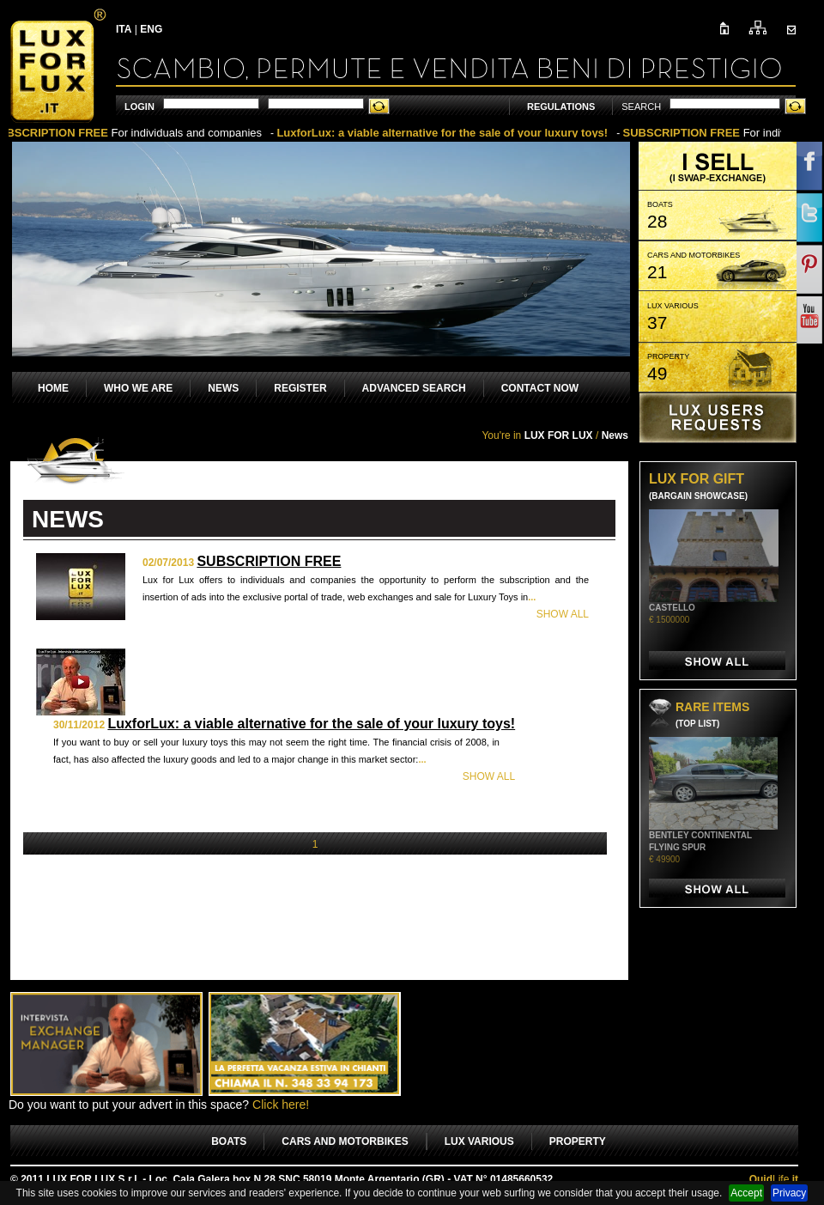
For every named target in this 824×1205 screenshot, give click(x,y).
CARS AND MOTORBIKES (345, 1141)
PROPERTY (577, 1141)
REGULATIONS (561, 106)
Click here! (280, 1104)
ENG (151, 29)
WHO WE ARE (138, 388)
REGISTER (300, 388)
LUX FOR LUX (558, 435)
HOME (53, 388)
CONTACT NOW (540, 388)
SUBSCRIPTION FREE (269, 561)
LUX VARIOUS (479, 1141)
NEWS (223, 388)
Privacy (789, 1193)
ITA (123, 29)
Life (773, 1179)
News (615, 435)
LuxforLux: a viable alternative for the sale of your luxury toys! (311, 723)
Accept (746, 1193)
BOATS (228, 1141)
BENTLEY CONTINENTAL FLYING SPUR (700, 847)
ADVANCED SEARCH (414, 388)
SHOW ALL (562, 614)
